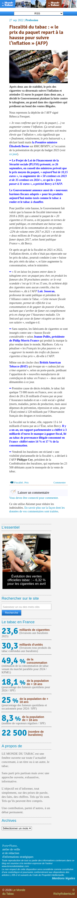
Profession (31, 20)
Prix (26, 482)
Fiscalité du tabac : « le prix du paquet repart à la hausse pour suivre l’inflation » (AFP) (36, 35)
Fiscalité (18, 482)
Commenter (60, 482)
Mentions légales (63, 878)
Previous (9, 558)
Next (44, 558)
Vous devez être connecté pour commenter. (34, 497)
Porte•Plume (9, 845)
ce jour (13, 154)
